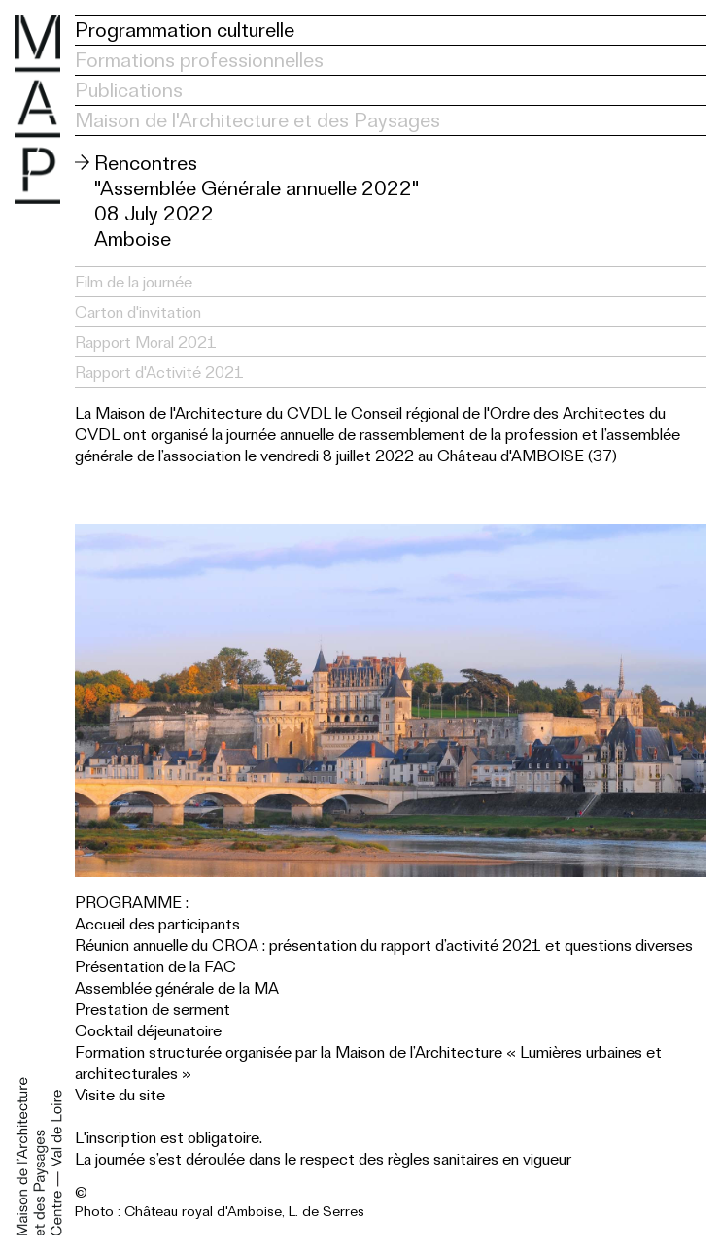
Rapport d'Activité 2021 (159, 372)
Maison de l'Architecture (37, 109)
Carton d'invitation (138, 311)
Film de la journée (133, 281)
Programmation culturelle (184, 29)
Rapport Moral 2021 (146, 342)
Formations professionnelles (199, 60)
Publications (129, 90)
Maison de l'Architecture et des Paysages (257, 120)
